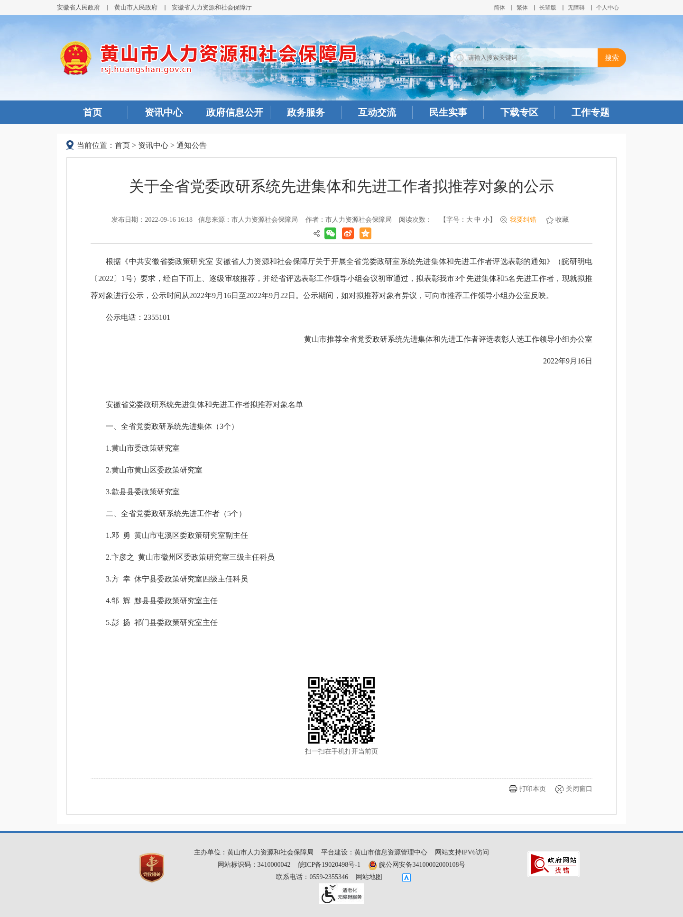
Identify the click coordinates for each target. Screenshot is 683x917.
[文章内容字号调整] (468, 220)
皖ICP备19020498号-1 (329, 864)
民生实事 (448, 112)
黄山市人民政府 (135, 7)
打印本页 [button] (532, 788)
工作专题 (590, 112)
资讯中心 (164, 112)
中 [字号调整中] (477, 219)
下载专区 (519, 112)
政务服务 (306, 112)
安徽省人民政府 (78, 7)
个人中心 (607, 7)
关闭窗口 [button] (579, 788)
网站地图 (369, 877)
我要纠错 (523, 219)
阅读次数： (415, 219)
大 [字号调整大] (469, 219)
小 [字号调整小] (486, 219)
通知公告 (191, 145)
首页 (92, 112)
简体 (499, 7)
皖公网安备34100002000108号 (417, 864)
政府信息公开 (234, 112)
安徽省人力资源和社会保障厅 (212, 7)
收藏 (562, 219)
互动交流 (377, 112)
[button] (547, 7)
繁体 (522, 7)
